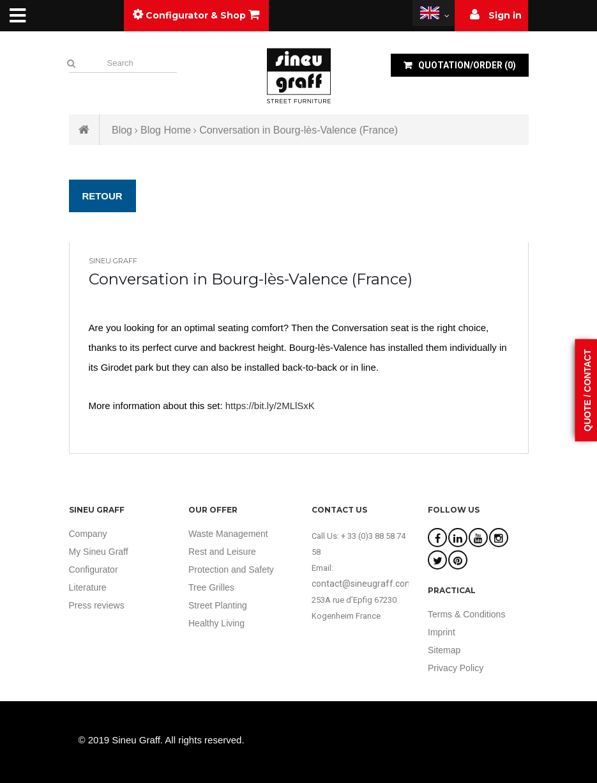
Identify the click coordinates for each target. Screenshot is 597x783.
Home (84, 129)
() (466, 65)
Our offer (213, 510)
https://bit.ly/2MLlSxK (270, 405)
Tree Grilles (211, 587)
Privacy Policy (455, 668)
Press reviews (97, 605)
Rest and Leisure (222, 552)
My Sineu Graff (98, 552)
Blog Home (165, 130)
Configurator (93, 569)
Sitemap (444, 650)
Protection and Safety (231, 569)
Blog (122, 130)
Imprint (441, 632)
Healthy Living (216, 623)
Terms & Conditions (466, 614)
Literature (88, 587)
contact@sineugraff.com (362, 583)
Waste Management (228, 534)
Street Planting (217, 605)
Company (88, 534)
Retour (102, 195)
